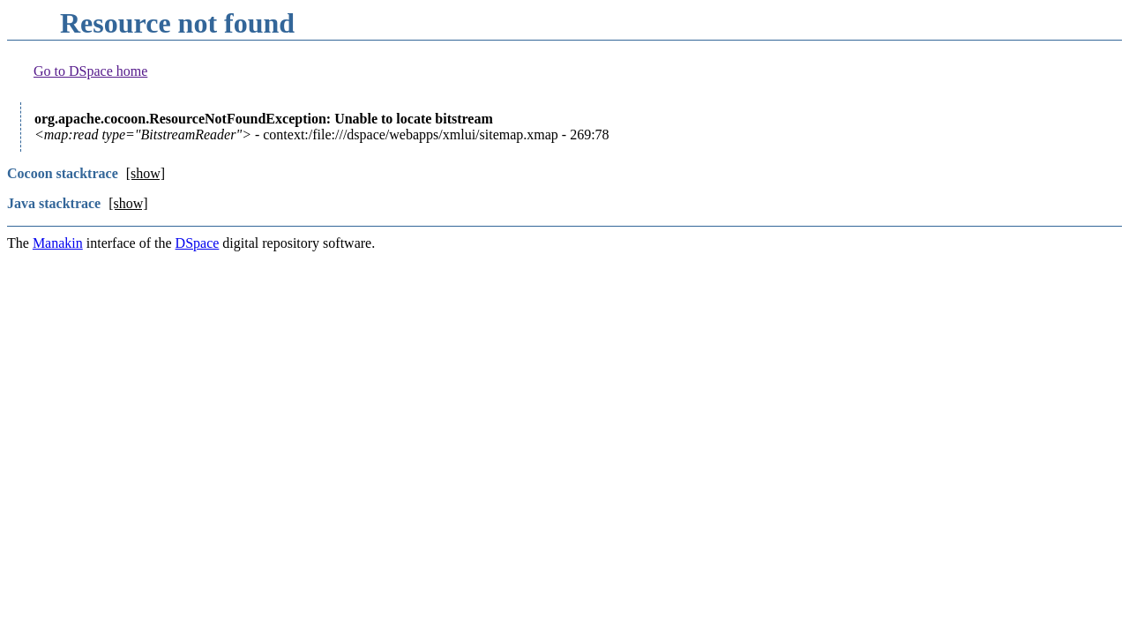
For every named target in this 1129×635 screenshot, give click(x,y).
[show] (145, 173)
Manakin (58, 242)
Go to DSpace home (90, 71)
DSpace (198, 242)
